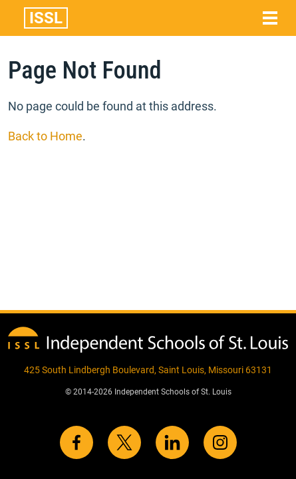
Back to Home (45, 136)
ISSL (46, 18)
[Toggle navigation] (270, 18)
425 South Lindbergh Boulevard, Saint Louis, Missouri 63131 (148, 370)
